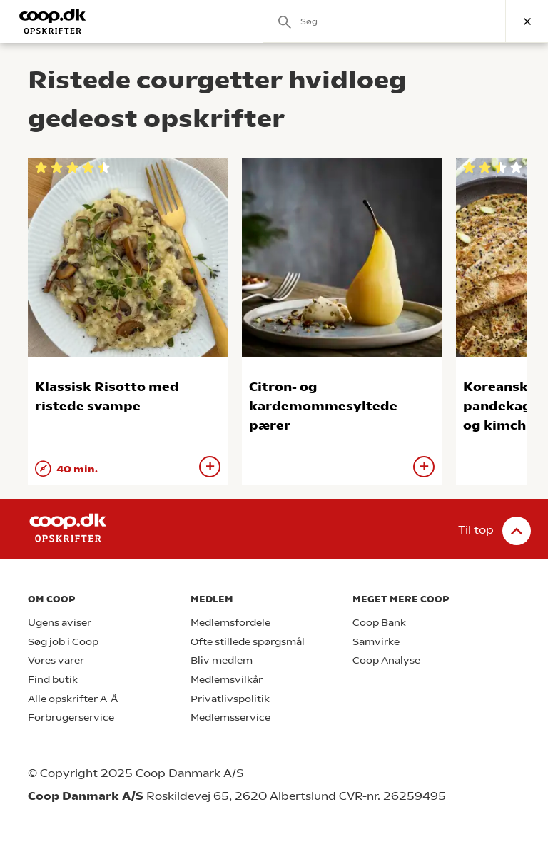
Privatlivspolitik (230, 699)
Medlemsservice (230, 717)
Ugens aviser (59, 623)
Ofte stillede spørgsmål (248, 642)
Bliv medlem (222, 660)
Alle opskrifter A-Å (73, 699)
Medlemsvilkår (227, 680)
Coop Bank (379, 623)
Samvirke (376, 642)
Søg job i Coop (63, 642)
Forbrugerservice (71, 717)
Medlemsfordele (230, 623)
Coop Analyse (386, 660)
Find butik (53, 680)
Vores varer (56, 660)
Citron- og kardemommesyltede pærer (323, 405)
